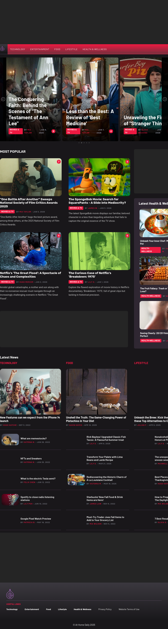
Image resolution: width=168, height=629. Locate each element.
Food (57, 49)
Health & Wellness (95, 49)
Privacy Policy (104, 609)
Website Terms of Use (129, 609)
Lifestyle (71, 49)
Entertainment (39, 49)
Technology (17, 49)
